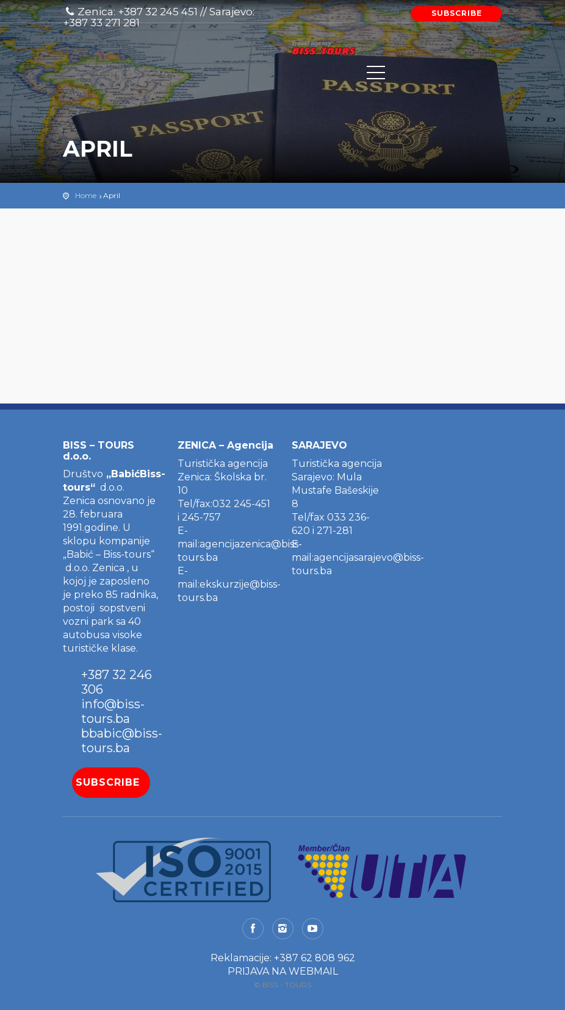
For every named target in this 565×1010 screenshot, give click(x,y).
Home (85, 195)
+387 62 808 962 (314, 958)
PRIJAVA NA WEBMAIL (283, 971)
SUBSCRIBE (456, 13)
